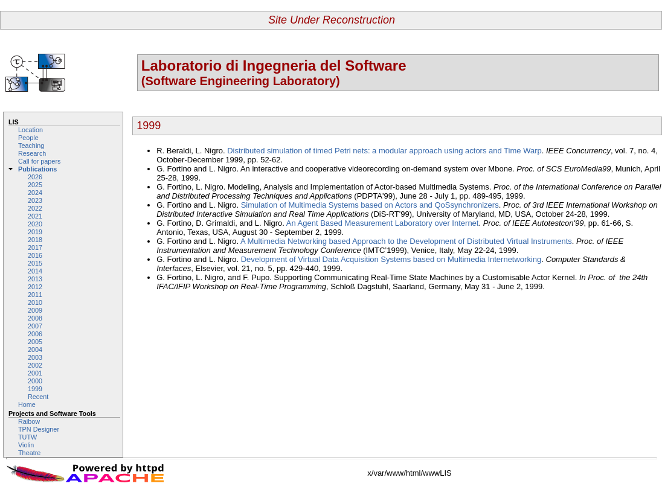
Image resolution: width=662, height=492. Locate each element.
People (28, 137)
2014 (35, 271)
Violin (26, 445)
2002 (35, 365)
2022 (35, 208)
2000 (35, 381)
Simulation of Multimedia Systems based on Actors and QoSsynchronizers (370, 204)
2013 (35, 279)
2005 (35, 341)
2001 (35, 373)
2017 (35, 247)
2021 (35, 216)
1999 (35, 388)
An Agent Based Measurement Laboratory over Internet (382, 223)
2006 (35, 333)
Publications (37, 169)
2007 (35, 326)
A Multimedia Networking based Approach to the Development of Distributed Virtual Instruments (406, 241)
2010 (35, 302)
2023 (35, 200)
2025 (35, 184)
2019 (35, 231)
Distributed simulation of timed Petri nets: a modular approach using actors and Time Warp (384, 150)
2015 (35, 263)
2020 (35, 224)
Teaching (31, 145)
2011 (35, 294)
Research (32, 153)
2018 (35, 239)
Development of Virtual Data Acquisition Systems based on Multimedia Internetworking (391, 259)
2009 (35, 310)
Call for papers (39, 161)
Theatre (29, 452)
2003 (35, 357)
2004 (35, 349)
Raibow (29, 421)
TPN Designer (38, 429)
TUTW (27, 437)
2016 (35, 255)
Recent (38, 396)
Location (30, 129)
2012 (35, 286)
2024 (35, 192)
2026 (35, 177)
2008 (35, 318)
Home (27, 404)
